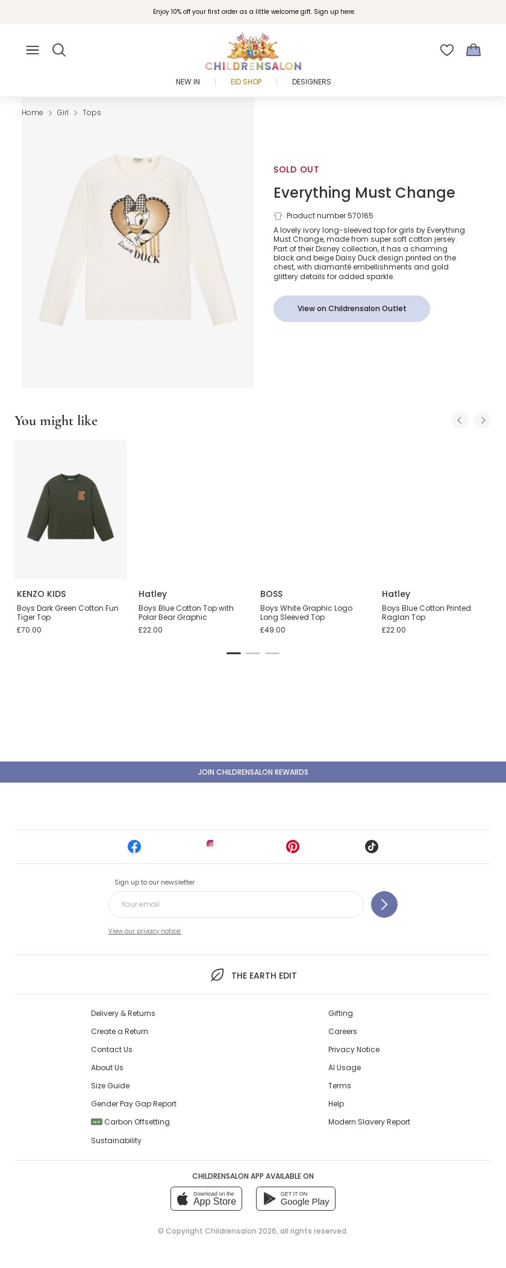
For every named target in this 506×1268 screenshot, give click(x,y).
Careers (342, 1031)
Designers (311, 82)
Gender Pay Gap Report (133, 1104)
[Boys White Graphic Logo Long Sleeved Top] (314, 510)
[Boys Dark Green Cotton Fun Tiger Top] (70, 510)
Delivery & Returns (123, 1013)
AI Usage (344, 1067)
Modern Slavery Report (369, 1122)
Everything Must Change (364, 193)
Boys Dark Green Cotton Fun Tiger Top (68, 613)
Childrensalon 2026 (240, 1231)
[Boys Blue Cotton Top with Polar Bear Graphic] (192, 510)
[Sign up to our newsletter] (384, 904)
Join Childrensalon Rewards (253, 772)
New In (188, 82)
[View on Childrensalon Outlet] (351, 308)
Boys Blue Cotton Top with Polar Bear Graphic (186, 613)
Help (336, 1104)
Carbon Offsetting (130, 1122)
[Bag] (473, 50)
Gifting (340, 1013)
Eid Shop (246, 82)
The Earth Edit (252, 975)
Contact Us (112, 1049)
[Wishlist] (447, 50)
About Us (107, 1067)
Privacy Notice (354, 1049)
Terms (339, 1085)
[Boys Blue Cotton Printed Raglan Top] (436, 510)
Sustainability (116, 1140)
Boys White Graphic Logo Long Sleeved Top (306, 613)
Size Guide (110, 1085)
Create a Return (119, 1031)
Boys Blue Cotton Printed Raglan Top (426, 613)
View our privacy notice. (144, 931)
